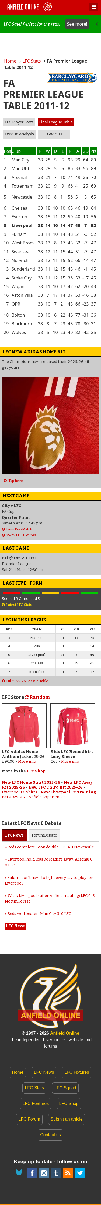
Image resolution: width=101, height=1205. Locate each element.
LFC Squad (65, 1088)
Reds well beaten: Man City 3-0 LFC (39, 913)
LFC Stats (31, 61)
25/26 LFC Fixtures (21, 535)
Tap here (15, 481)
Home (10, 61)
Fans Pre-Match (19, 529)
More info (27, 761)
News (14, 835)
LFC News (44, 1072)
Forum (44, 835)
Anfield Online (64, 1033)
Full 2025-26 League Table (27, 681)
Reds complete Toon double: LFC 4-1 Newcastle (51, 847)
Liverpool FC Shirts (19, 792)
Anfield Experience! (47, 797)
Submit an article (67, 1119)
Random (37, 697)
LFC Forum (29, 1119)
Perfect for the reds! (46, 24)
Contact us (50, 1135)
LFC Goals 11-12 (54, 133)
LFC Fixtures (76, 1072)
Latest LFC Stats (19, 605)
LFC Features (35, 1103)
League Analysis (19, 133)
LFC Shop (36, 771)
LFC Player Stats (19, 122)
